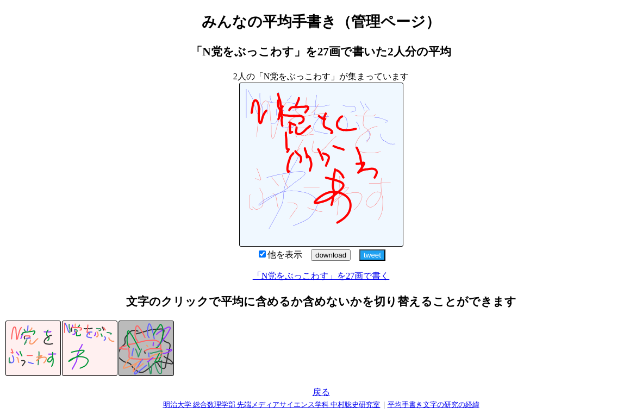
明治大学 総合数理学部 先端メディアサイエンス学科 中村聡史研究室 (272, 404)
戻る (321, 392)
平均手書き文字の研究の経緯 (433, 404)
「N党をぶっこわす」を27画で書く (321, 275)
